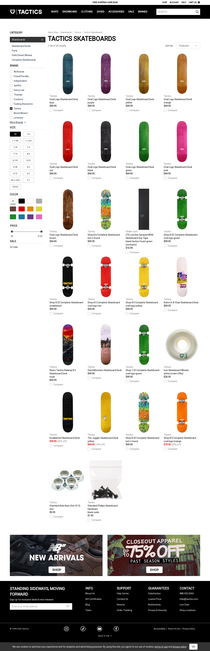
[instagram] (66, 629)
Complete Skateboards (24, 60)
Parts (14, 50)
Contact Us (122, 599)
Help (183, 2)
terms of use (161, 646)
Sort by (169, 45)
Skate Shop (53, 32)
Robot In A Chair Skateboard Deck (182, 280)
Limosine (18, 117)
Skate (54, 11)
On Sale (14, 247)
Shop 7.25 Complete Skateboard (144, 349)
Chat (164, 2)
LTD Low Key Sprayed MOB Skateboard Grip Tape (144, 217)
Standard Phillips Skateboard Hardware (106, 487)
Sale (131, 11)
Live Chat (184, 604)
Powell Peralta (21, 76)
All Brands (19, 71)
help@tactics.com (189, 599)
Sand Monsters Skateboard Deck (106, 348)
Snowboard (69, 11)
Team (88, 610)
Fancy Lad (19, 90)
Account (174, 2)
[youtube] (99, 629)
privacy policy (179, 646)
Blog (87, 604)
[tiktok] (83, 629)
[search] (178, 12)
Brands (142, 11)
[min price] (14, 236)
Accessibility (159, 629)
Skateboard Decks (21, 46)
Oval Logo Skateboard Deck (68, 78)
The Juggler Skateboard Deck (106, 417)
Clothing (87, 11)
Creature (18, 99)
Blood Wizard (20, 113)
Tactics (26, 12)
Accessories (116, 11)
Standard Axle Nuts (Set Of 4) (68, 485)
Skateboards (27, 39)
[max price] (41, 236)
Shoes (100, 11)
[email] (41, 606)
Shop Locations (188, 610)
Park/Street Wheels (22, 55)
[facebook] (116, 629)
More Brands (18, 122)
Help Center (123, 593)
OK (193, 646)
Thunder (18, 94)
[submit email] (68, 606)
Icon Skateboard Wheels (182, 349)
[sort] (188, 45)
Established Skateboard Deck (68, 415)
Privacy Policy (188, 629)
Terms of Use (174, 629)
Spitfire (17, 85)
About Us (90, 593)
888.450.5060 (187, 593)
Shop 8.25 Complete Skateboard (182, 214)
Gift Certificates (93, 599)
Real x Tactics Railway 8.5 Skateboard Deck (68, 351)
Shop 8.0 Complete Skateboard (106, 214)
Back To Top (105, 636)
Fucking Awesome (23, 104)
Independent (20, 81)
